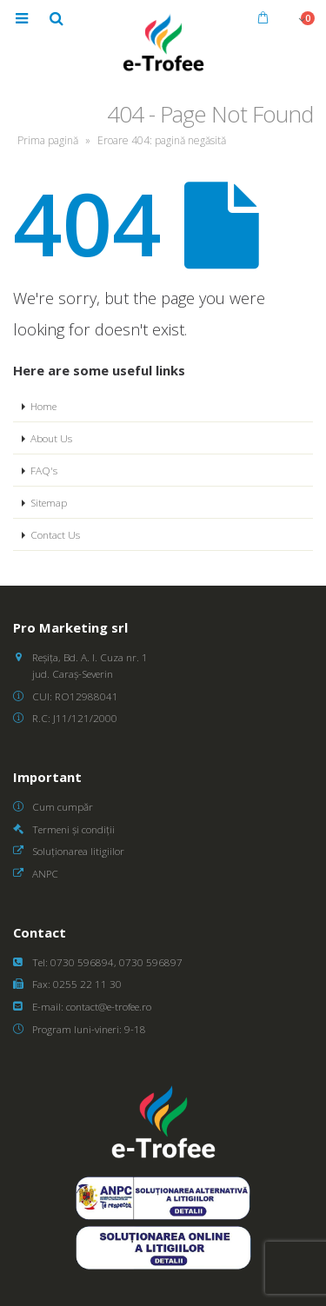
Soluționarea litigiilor (78, 851)
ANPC (45, 873)
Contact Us (55, 534)
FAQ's (43, 470)
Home (43, 406)
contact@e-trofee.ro (108, 1006)
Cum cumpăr (62, 806)
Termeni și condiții (73, 829)
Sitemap (48, 502)
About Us (51, 438)
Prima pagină (47, 140)
